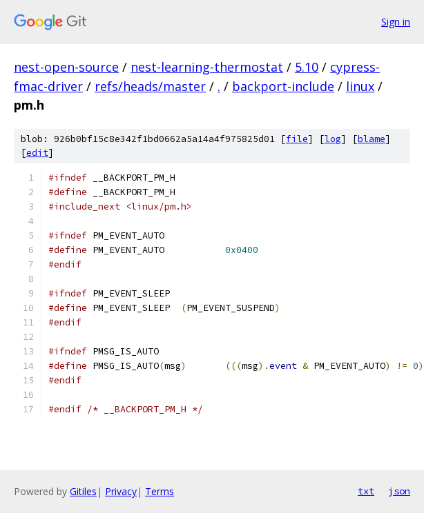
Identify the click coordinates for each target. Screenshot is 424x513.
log (333, 139)
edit (37, 153)
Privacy (121, 491)
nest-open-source (66, 67)
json (399, 491)
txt (366, 491)
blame (371, 139)
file (297, 139)
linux (360, 86)
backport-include (283, 86)
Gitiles (83, 491)
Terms (159, 491)
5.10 (306, 67)
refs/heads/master (150, 86)
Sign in (395, 21)
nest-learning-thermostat (207, 67)
